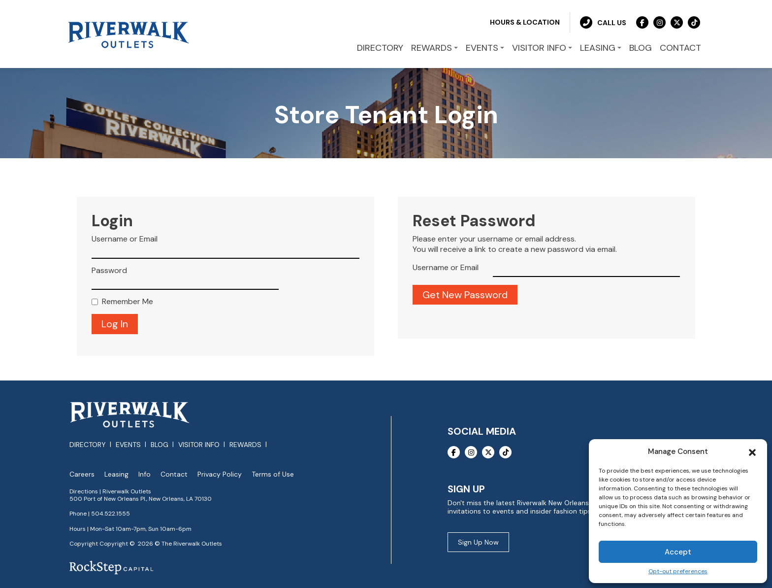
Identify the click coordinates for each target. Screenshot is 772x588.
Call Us (603, 21)
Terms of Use (273, 472)
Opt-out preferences (678, 571)
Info (144, 472)
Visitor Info (199, 443)
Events (128, 443)
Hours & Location (525, 20)
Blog (159, 443)
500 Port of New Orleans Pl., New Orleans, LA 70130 (140, 497)
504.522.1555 (110, 512)
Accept (678, 552)
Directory (87, 443)
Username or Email (125, 237)
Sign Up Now (478, 540)
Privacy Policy (219, 472)
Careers (82, 472)
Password (109, 269)
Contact (174, 472)
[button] (752, 451)
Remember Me (127, 300)
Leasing (116, 472)
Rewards (245, 443)
